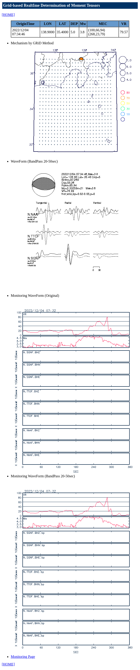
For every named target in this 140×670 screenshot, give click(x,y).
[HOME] (8, 15)
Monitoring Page (23, 657)
